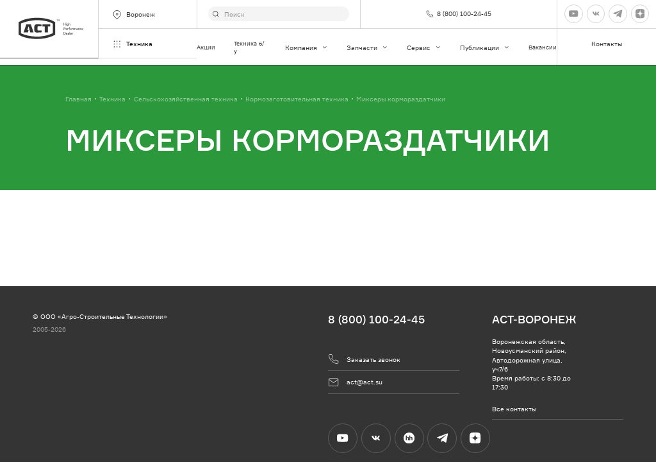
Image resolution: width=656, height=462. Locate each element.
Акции (206, 47)
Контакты (606, 43)
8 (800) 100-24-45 (376, 319)
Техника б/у (249, 47)
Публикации (485, 47)
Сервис (424, 47)
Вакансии (543, 47)
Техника (131, 43)
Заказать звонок (364, 359)
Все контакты (514, 409)
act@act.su (355, 382)
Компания (306, 47)
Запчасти (367, 47)
